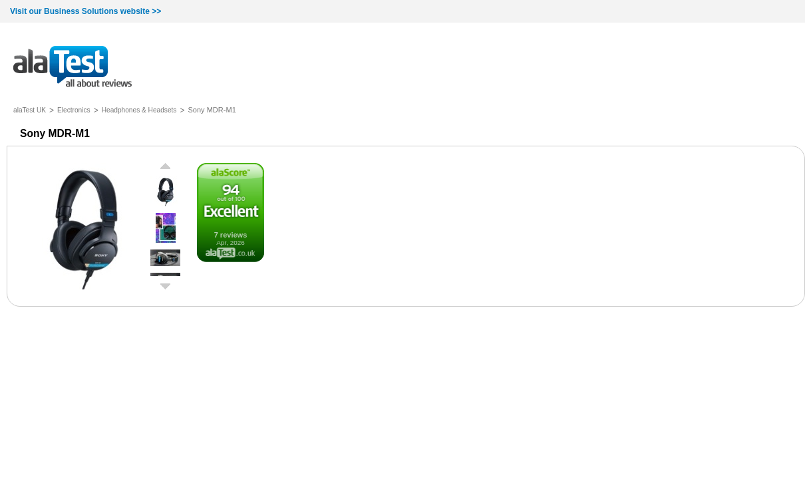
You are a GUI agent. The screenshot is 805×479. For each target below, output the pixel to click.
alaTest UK (29, 110)
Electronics (73, 110)
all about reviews (72, 67)
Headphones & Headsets (139, 110)
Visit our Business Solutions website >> (85, 11)
